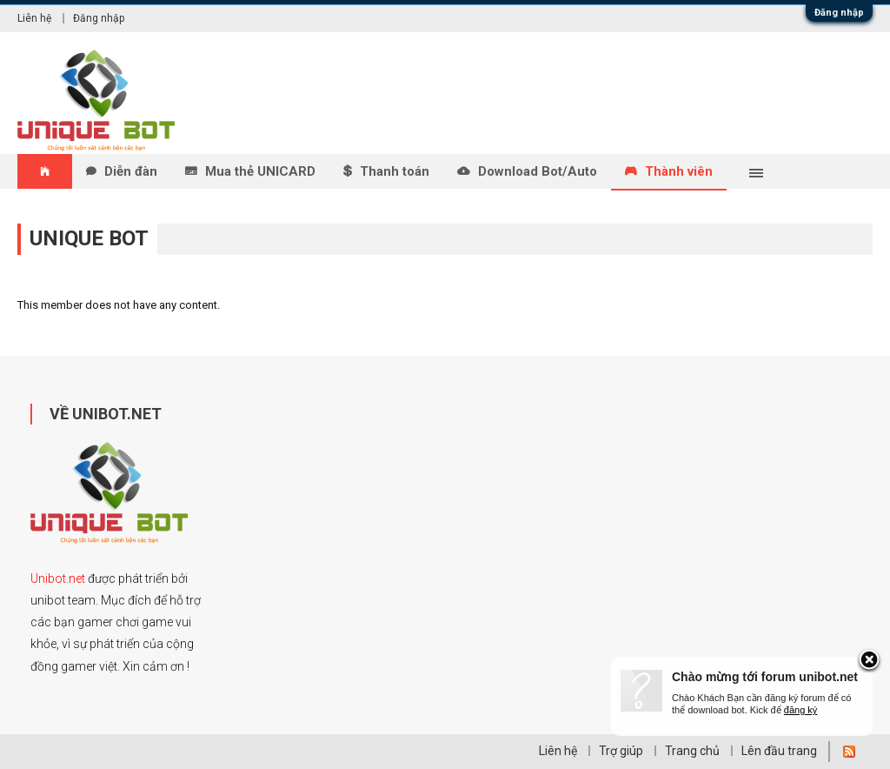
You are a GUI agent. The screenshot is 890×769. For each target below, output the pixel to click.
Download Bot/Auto (537, 171)
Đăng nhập (839, 12)
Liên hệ (34, 18)
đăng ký (801, 710)
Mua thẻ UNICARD (260, 171)
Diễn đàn (130, 171)
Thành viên (679, 171)
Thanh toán (394, 171)
